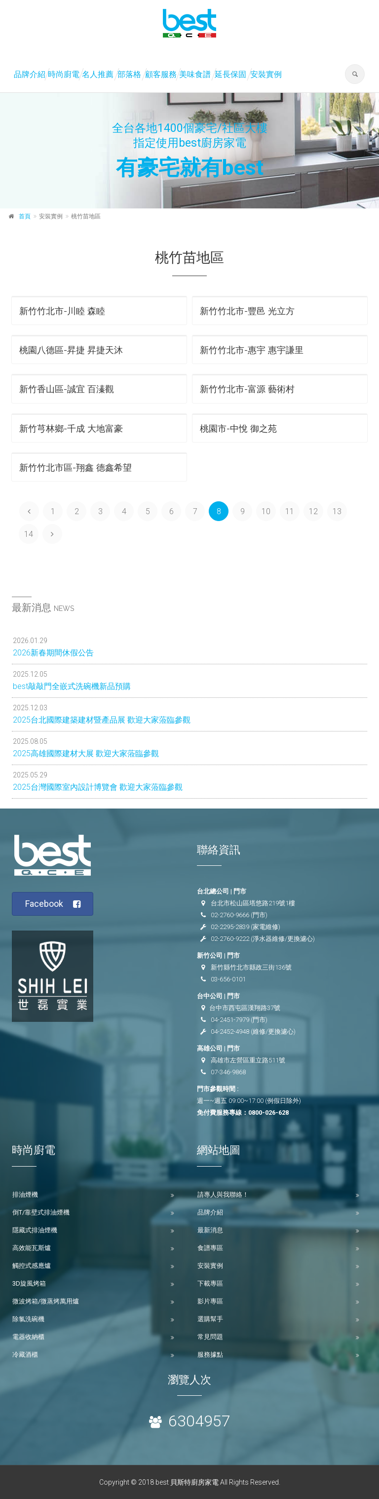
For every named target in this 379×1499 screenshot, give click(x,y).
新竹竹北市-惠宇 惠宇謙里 (251, 350)
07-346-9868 (228, 1072)
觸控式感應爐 (31, 1265)
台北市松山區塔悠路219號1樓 (253, 903)
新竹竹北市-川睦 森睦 (62, 311)
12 (313, 511)
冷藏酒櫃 (25, 1354)
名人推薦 (98, 74)
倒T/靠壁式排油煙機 (41, 1212)
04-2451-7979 (230, 1019)
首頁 (25, 216)
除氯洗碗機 (28, 1319)
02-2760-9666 (230, 915)
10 (266, 511)
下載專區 (210, 1283)
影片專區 (210, 1301)
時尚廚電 (63, 74)
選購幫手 (210, 1319)
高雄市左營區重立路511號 (248, 1060)
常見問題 (210, 1336)
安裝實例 (266, 74)
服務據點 (210, 1354)
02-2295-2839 (230, 927)
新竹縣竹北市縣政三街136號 (251, 967)
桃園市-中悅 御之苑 (238, 428)
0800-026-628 (268, 1112)
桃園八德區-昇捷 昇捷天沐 (71, 350)
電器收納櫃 (28, 1336)
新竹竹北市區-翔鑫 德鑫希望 (75, 467)
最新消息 (210, 1230)
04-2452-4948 (230, 1031)
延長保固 (230, 74)
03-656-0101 (228, 979)
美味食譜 (195, 74)
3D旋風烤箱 (29, 1283)
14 (28, 534)
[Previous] (29, 511)
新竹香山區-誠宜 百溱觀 (66, 389)
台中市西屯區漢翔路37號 (244, 1008)
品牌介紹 (29, 74)
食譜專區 (210, 1248)
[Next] (52, 534)
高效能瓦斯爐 (31, 1248)
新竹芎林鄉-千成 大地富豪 (71, 428)
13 (337, 511)
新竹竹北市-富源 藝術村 (247, 389)
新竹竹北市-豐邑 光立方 (247, 311)
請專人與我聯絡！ (223, 1194)
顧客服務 (161, 74)
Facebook (53, 904)
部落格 (129, 74)
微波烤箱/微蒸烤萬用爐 (45, 1301)
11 (289, 511)
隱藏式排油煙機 (34, 1230)
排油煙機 (25, 1194)
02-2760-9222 (230, 938)
